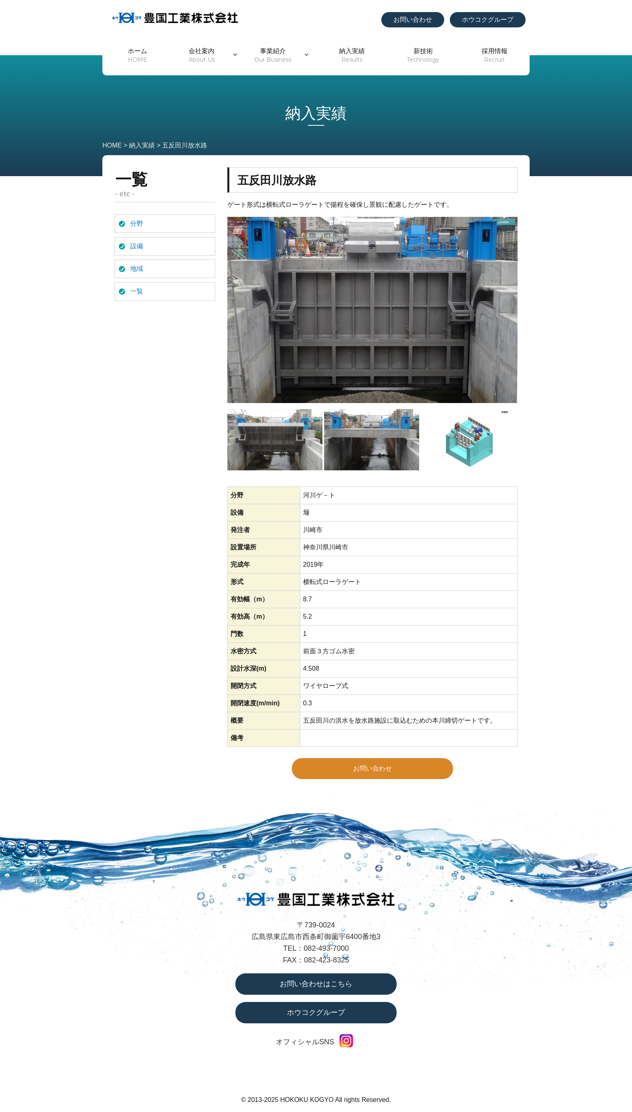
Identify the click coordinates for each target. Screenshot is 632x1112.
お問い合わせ (412, 19)
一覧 (136, 291)
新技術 (423, 55)
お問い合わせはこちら (316, 984)
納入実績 (352, 55)
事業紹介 (272, 55)
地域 (136, 268)
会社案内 (202, 55)
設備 (136, 246)
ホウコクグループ (488, 19)
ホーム (137, 55)
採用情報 (494, 55)
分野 (136, 223)
